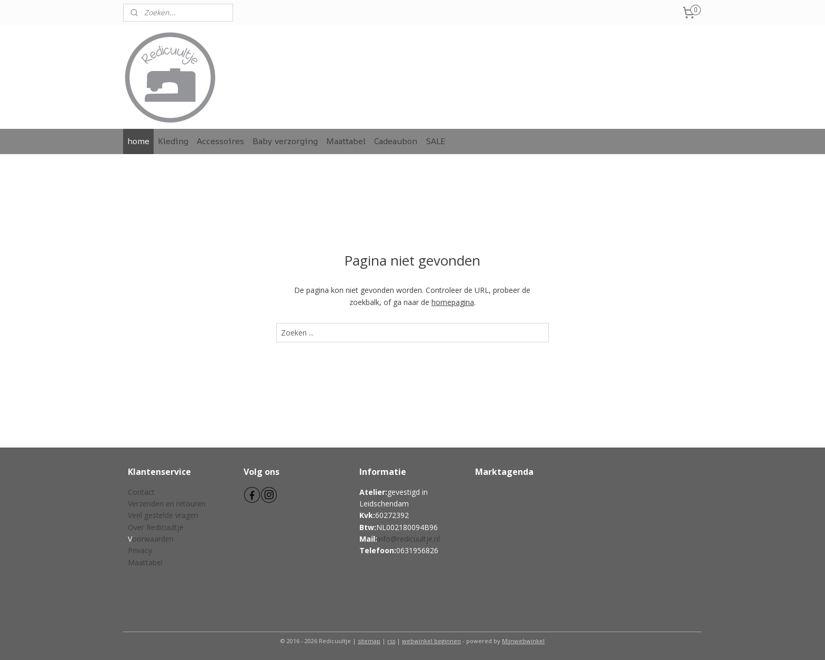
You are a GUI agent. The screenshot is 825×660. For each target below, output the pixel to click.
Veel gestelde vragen (163, 515)
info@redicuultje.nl (408, 539)
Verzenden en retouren (167, 504)
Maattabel (346, 141)
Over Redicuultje (156, 527)
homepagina (452, 302)
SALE (435, 141)
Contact (141, 492)
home (138, 141)
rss (391, 641)
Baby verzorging (285, 141)
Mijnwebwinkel (523, 641)
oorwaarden (153, 539)
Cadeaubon (395, 141)
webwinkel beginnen (431, 641)
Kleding (173, 141)
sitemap (369, 641)
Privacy (140, 550)
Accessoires (220, 141)
